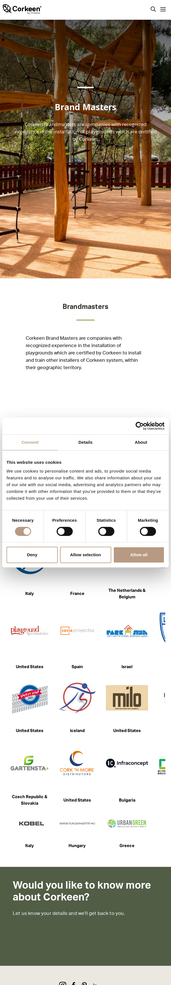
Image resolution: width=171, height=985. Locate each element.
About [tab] (141, 442)
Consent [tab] (30, 442)
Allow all (139, 554)
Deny (32, 554)
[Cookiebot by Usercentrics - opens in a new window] (139, 426)
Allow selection (85, 554)
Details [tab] (85, 442)
